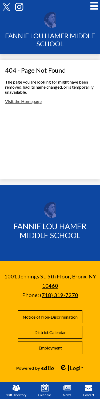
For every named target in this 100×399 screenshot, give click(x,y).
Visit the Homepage (23, 101)
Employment (50, 347)
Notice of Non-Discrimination (50, 316)
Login (71, 368)
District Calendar (50, 332)
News (67, 390)
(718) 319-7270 (59, 295)
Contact (88, 390)
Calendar (44, 390)
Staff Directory (16, 390)
